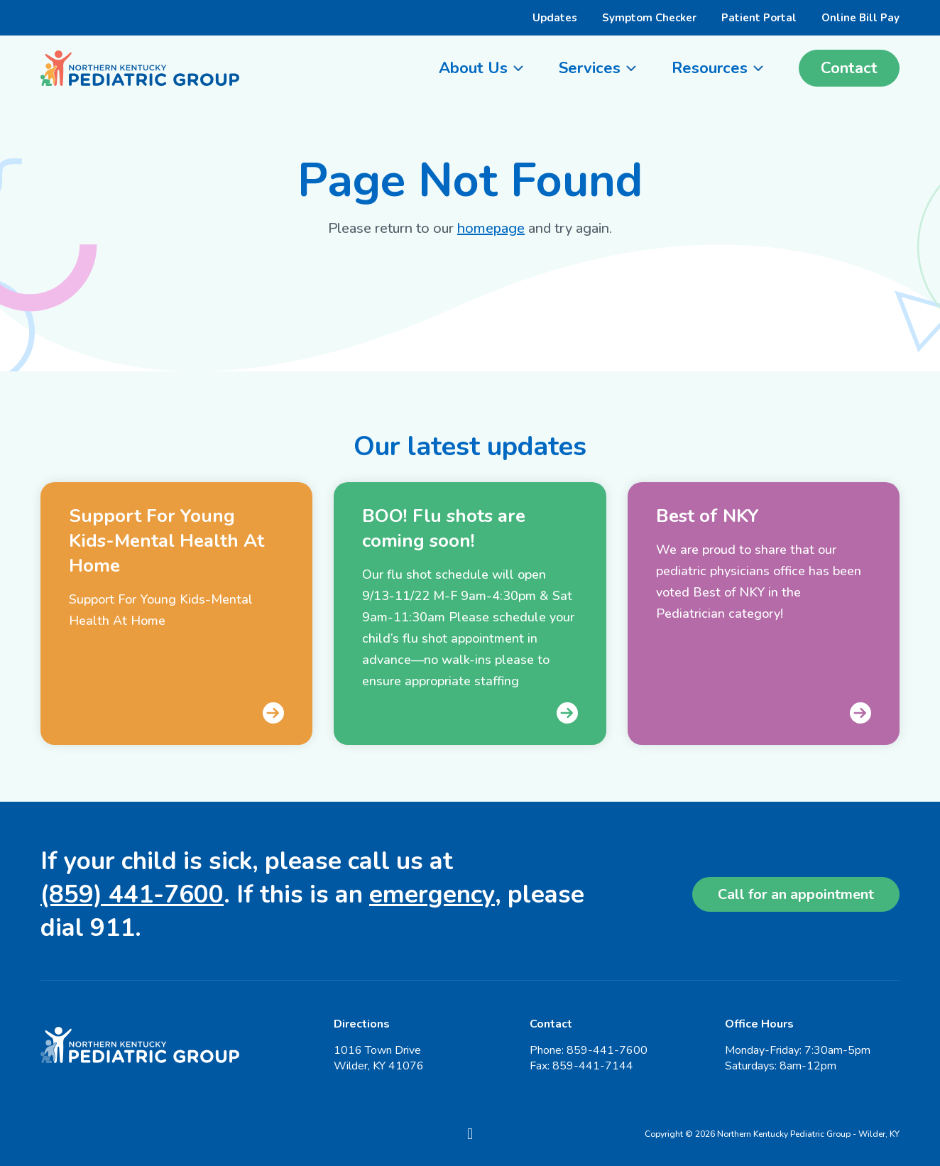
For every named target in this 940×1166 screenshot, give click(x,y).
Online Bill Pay (860, 18)
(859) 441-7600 (132, 894)
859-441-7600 (607, 1050)
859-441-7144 (592, 1066)
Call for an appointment (796, 894)
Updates (554, 18)
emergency (432, 894)
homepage (491, 228)
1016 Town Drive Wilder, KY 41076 (379, 1058)
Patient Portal (759, 18)
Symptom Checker (649, 18)
